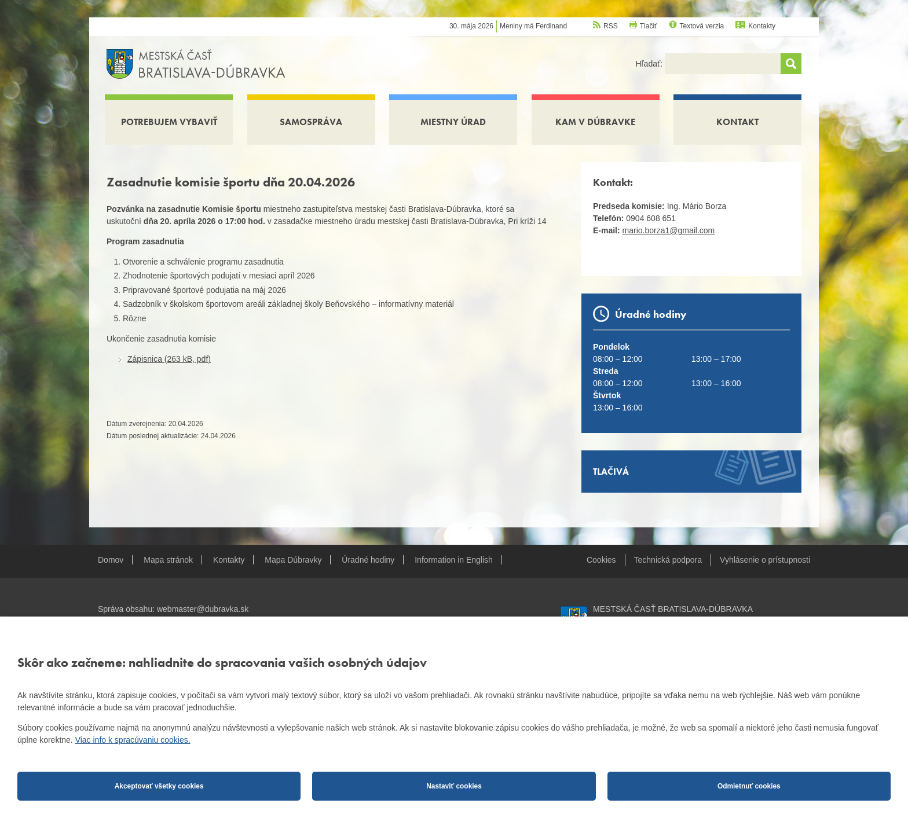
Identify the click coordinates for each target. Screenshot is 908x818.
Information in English (454, 559)
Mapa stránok (168, 559)
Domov (110, 559)
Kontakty (761, 26)
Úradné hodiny (368, 559)
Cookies (601, 559)
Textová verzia (702, 26)
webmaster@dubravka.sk (202, 609)
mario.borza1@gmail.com (669, 230)
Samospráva (311, 122)
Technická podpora (668, 559)
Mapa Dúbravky (293, 559)
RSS (610, 26)
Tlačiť (648, 26)
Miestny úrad (453, 122)
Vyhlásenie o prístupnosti (765, 559)
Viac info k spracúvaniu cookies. (133, 739)
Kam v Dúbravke (595, 122)
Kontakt (737, 122)
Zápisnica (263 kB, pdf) (169, 359)
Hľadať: (650, 63)
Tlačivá (611, 471)
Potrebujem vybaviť (169, 122)
